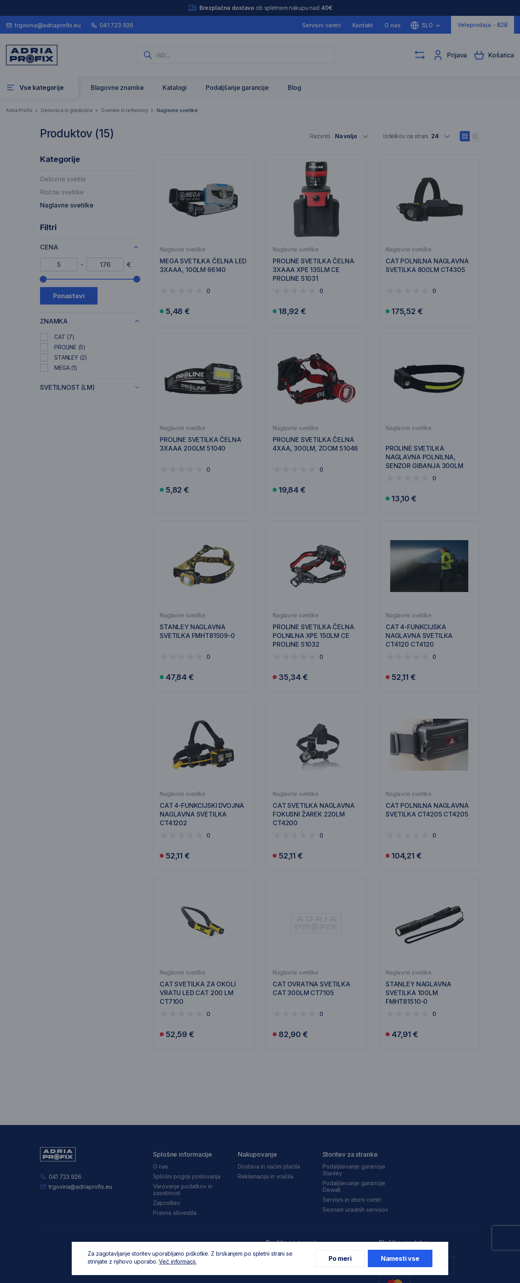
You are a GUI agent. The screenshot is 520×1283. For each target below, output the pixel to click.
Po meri (340, 1258)
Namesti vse (400, 1258)
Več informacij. (178, 1261)
